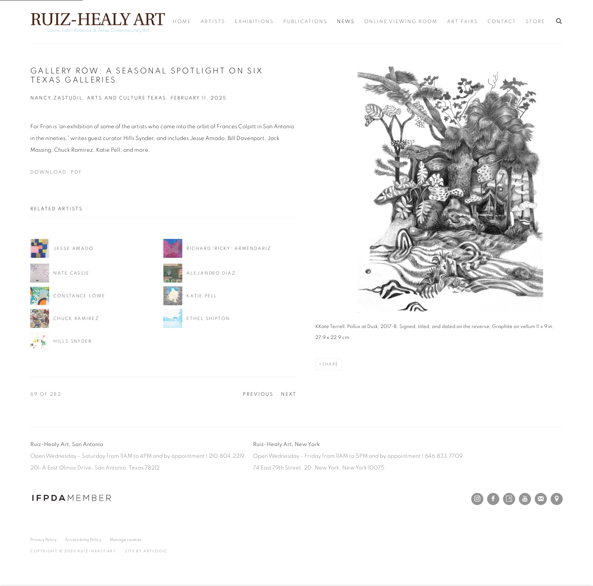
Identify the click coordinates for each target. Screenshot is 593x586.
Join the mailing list (541, 499)
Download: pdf (56, 172)
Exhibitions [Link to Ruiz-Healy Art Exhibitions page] (254, 21)
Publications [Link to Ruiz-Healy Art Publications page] (305, 21)
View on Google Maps (557, 499)
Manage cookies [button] (125, 540)
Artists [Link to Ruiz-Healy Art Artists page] (212, 21)
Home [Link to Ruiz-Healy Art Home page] (182, 21)
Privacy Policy (43, 540)
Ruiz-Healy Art (97, 22)
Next (288, 394)
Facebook (493, 499)
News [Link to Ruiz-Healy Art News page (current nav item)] (346, 21)
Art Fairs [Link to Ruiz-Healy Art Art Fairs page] (462, 21)
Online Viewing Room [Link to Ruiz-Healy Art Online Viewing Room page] (401, 21)
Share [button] (330, 364)
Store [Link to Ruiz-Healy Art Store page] (535, 21)
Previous (258, 394)
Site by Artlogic (146, 551)
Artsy (509, 499)
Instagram (477, 499)
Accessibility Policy (83, 540)
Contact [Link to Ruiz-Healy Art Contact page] (501, 21)
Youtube (525, 499)
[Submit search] (559, 20)
